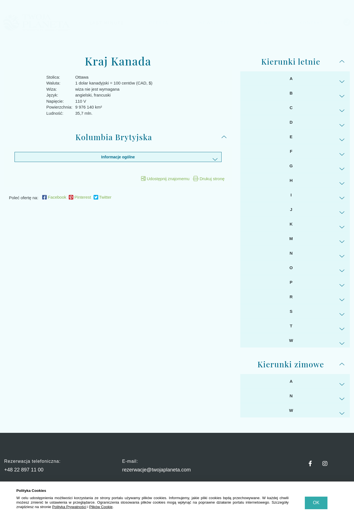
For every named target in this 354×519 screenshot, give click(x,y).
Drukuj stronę (208, 178)
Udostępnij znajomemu (165, 178)
